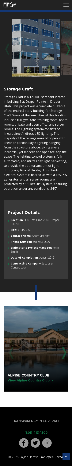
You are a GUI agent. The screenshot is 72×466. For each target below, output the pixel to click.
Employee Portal (52, 457)
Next (65, 48)
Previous (7, 48)
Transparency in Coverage (36, 421)
